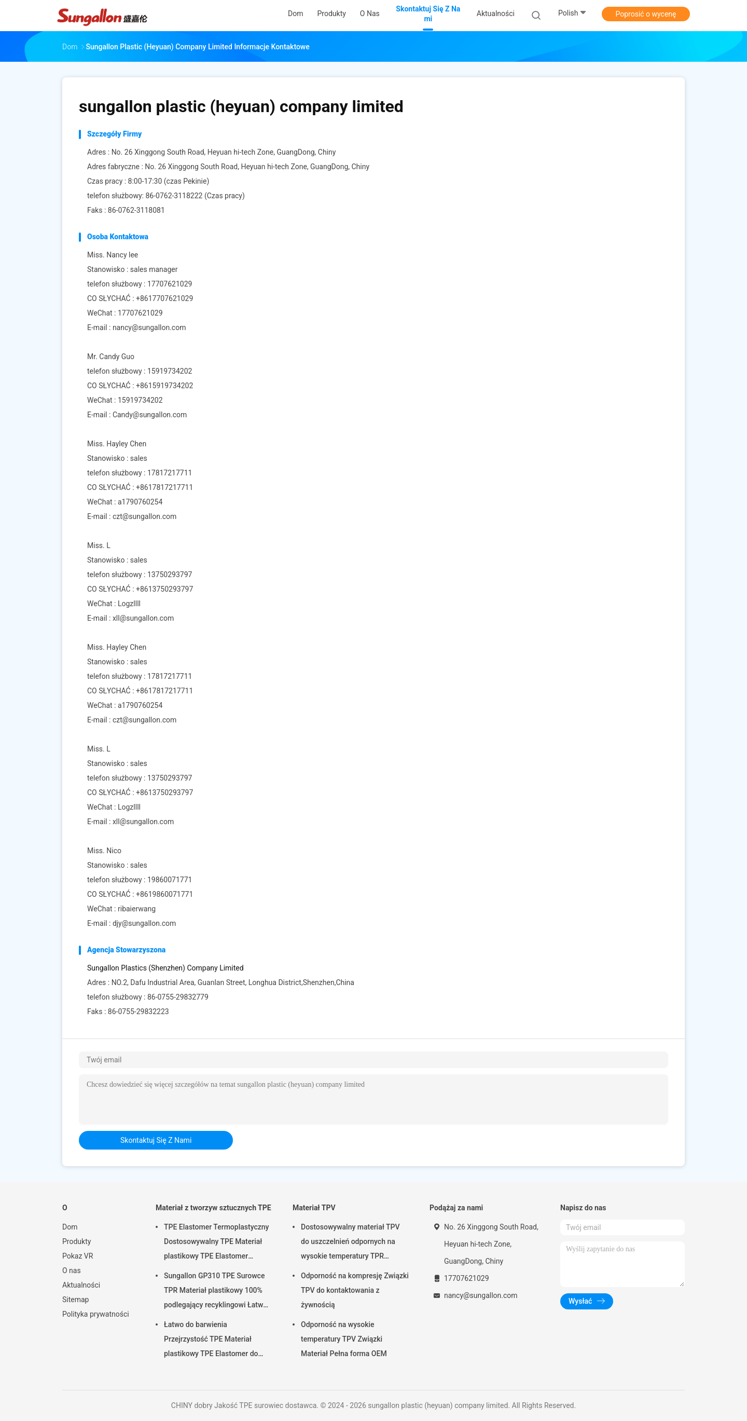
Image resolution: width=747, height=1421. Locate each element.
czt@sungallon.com (144, 516)
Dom (69, 1227)
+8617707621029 (164, 298)
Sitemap (75, 1299)
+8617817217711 (164, 487)
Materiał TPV (314, 1208)
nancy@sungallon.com (149, 327)
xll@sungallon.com (143, 618)
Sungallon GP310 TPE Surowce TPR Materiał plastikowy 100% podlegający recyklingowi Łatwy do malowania (215, 1292)
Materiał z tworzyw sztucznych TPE (213, 1208)
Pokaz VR (77, 1256)
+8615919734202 (164, 385)
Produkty (76, 1241)
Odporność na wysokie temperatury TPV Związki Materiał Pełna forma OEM (344, 1339)
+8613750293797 (164, 589)
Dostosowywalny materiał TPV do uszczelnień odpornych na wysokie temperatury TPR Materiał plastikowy (350, 1243)
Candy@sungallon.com (150, 415)
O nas (71, 1270)
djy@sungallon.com (144, 923)
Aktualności (81, 1285)
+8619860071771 (164, 894)
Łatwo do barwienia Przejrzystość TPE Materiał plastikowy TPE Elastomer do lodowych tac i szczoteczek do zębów (213, 1340)
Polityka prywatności (95, 1314)
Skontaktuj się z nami (155, 1140)
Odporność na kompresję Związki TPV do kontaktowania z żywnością (355, 1290)
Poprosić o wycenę (645, 14)
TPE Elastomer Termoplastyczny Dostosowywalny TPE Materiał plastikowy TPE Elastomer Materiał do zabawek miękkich (216, 1243)
